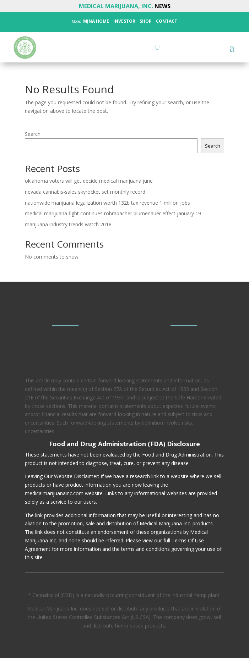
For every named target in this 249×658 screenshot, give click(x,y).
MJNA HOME (95, 21)
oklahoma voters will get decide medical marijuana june (89, 180)
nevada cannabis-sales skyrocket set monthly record (85, 191)
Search (32, 134)
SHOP (145, 21)
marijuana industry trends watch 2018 (68, 224)
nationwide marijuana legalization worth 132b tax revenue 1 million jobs (107, 202)
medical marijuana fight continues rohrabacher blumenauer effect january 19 (113, 213)
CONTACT (166, 21)
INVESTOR (124, 21)
